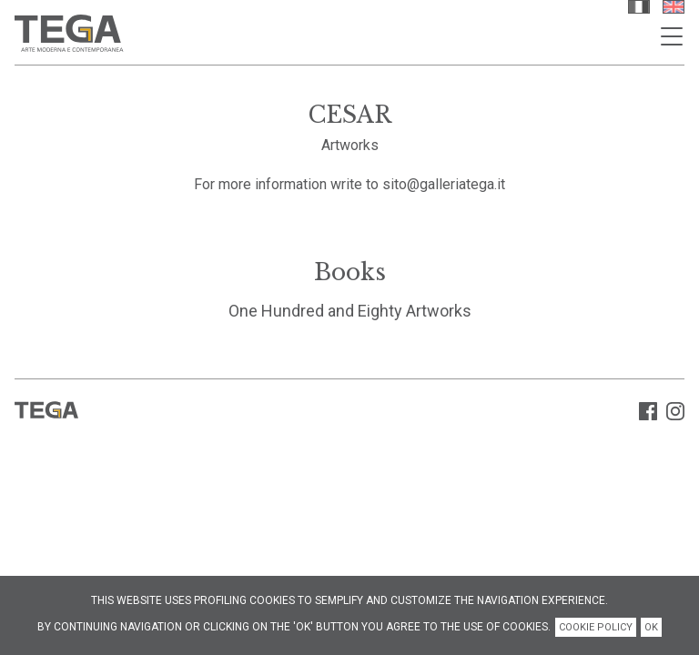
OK (651, 627)
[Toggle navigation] (671, 36)
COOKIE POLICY (596, 627)
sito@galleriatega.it (443, 184)
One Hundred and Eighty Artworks (349, 310)
